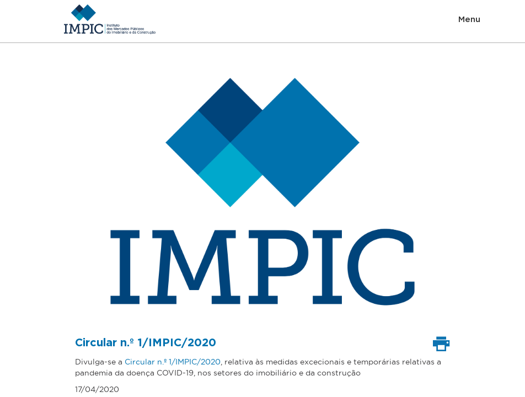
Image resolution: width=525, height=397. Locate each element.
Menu (469, 19)
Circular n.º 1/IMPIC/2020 (173, 361)
